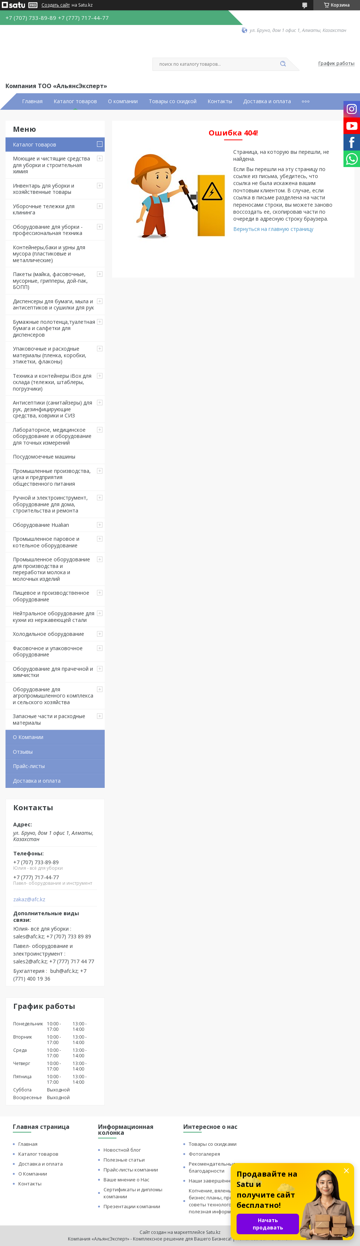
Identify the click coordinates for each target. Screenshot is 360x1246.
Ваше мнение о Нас (126, 1179)
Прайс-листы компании (131, 1169)
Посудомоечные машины (44, 456)
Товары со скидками (213, 1144)
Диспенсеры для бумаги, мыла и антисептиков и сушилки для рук (53, 304)
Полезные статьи (124, 1159)
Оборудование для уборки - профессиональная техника (48, 230)
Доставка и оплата (267, 101)
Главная (32, 101)
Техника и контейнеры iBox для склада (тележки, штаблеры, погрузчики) (52, 382)
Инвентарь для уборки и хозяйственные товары (43, 189)
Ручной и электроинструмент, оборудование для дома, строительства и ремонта (50, 504)
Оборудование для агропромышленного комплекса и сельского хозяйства (53, 696)
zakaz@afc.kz (29, 899)
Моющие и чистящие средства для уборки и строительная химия (51, 165)
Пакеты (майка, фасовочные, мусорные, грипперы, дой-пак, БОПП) (50, 280)
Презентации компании (132, 1206)
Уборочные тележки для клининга (44, 209)
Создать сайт (56, 5)
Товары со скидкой (173, 101)
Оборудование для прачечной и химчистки (53, 672)
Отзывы (23, 751)
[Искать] (283, 64)
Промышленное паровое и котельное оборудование (46, 542)
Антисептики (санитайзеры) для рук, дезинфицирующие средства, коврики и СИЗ (52, 409)
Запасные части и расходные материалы (49, 719)
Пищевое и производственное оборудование (51, 596)
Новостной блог (122, 1150)
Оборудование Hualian (41, 524)
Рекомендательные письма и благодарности (223, 1167)
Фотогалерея (204, 1154)
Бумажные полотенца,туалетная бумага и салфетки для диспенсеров (54, 328)
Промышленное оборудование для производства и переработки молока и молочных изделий (51, 569)
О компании (123, 101)
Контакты (220, 101)
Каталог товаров (75, 101)
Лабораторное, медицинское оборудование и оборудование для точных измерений (52, 436)
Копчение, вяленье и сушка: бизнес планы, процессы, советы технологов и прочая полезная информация (223, 1201)
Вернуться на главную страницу (273, 228)
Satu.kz (213, 1232)
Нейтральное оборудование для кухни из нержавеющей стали (53, 616)
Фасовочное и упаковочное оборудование (48, 651)
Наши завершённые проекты (224, 1180)
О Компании (28, 737)
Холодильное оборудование (48, 633)
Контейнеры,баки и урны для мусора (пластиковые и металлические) (49, 254)
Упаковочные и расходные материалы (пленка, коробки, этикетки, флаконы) (49, 355)
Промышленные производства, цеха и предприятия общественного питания (52, 477)
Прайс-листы (29, 766)
